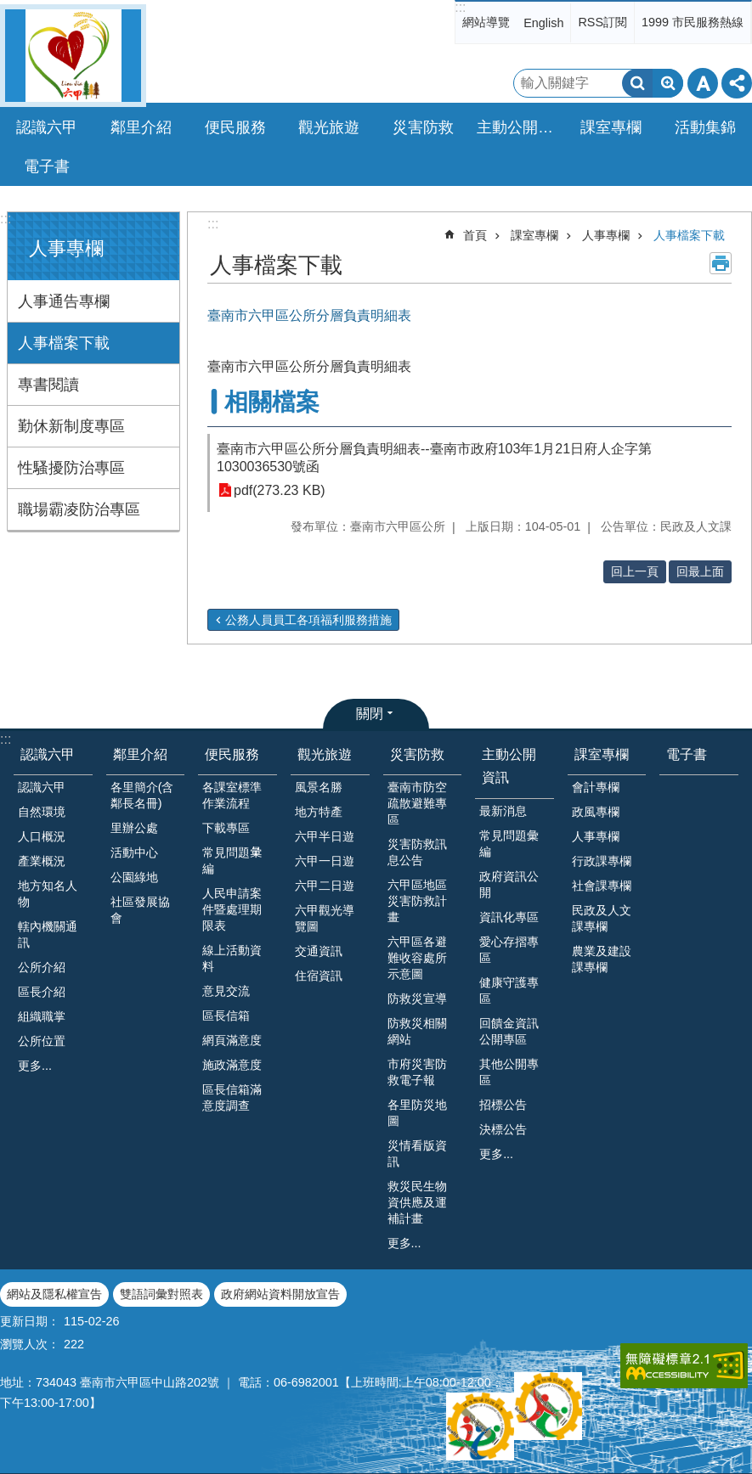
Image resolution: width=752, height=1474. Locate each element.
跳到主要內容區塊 (8, 8)
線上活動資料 (232, 958)
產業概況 (41, 861)
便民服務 (232, 754)
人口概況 (41, 836)
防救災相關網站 (417, 1031)
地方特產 (318, 812)
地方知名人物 (47, 894)
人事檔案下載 (64, 343)
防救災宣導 (417, 998)
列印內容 (721, 263)
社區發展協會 (140, 910)
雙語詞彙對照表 (161, 1294)
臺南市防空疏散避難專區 (417, 803)
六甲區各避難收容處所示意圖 (417, 958)
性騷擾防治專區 (71, 467)
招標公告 (503, 1104)
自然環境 (41, 812)
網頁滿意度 (232, 1040)
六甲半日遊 (324, 836)
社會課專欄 (601, 885)
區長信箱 (226, 1015)
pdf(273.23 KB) (279, 490)
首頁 (475, 235)
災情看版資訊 (417, 1153)
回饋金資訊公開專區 (509, 1031)
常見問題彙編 (509, 843)
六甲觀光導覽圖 (324, 918)
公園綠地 (134, 877)
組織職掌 (41, 1016)
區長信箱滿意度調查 (232, 1097)
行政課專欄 (601, 861)
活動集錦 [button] (705, 127)
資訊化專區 (509, 917)
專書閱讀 (48, 384)
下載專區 (226, 828)
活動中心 (134, 852)
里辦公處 (134, 828)
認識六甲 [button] (46, 127)
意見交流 (226, 991)
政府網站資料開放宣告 (280, 1294)
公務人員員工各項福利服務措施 (308, 620)
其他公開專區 (509, 1072)
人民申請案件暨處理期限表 (232, 909)
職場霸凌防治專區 (79, 509)
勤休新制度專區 (71, 426)
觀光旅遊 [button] (328, 127)
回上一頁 (635, 571)
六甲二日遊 (324, 885)
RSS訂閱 (602, 22)
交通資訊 (318, 951)
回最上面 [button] (700, 571)
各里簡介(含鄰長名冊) (142, 795)
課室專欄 (534, 235)
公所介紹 (41, 967)
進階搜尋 (668, 83)
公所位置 (41, 1041)
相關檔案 (271, 402)
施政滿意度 (232, 1065)
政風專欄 (595, 812)
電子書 (47, 166)
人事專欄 (66, 248)
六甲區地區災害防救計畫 (417, 901)
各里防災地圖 (417, 1113)
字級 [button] (702, 83)
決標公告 (503, 1129)
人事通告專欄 (64, 301)
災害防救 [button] (423, 127)
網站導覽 (486, 22)
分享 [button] (736, 83)
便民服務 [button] (235, 127)
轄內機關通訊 (47, 934)
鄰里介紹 (140, 754)
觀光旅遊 (324, 754)
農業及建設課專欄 (601, 959)
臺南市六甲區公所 (73, 55)
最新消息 (503, 811)
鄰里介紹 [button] (141, 127)
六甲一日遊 (324, 861)
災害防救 (417, 754)
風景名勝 (318, 787)
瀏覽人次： (29, 1344)
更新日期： (29, 1321)
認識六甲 (47, 754)
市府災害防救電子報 (417, 1072)
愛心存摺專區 (509, 950)
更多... (35, 1065)
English (543, 23)
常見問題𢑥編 (232, 860)
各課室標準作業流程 (232, 795)
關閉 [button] (369, 713)
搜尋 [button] (637, 83)
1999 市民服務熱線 (693, 22)
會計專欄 (595, 787)
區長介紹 (41, 992)
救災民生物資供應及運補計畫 (417, 1202)
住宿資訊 (318, 975)
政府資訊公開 (509, 884)
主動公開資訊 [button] (519, 127)
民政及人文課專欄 (601, 918)
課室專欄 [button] (611, 127)
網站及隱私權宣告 (54, 1294)
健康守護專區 (509, 990)
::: (460, 7)
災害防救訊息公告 (417, 852)
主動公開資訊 (509, 766)
